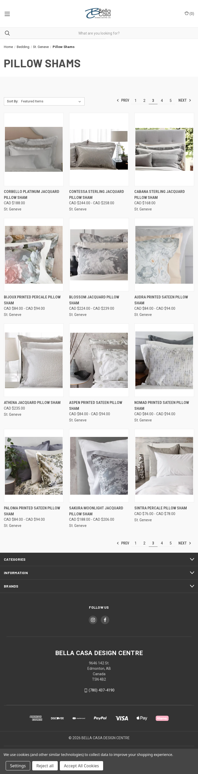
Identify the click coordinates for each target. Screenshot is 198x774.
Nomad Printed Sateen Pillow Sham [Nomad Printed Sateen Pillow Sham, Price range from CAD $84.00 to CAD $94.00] (161, 405)
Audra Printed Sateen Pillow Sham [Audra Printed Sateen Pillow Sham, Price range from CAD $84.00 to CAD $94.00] (161, 300)
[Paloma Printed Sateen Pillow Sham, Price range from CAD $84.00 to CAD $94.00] (34, 465)
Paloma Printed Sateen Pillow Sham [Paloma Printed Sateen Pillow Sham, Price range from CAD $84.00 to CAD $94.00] (32, 511)
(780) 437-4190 (101, 690)
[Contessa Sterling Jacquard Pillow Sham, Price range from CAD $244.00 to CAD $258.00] (99, 149)
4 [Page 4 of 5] (162, 101)
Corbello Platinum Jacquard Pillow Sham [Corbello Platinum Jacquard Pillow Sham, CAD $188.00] (31, 194)
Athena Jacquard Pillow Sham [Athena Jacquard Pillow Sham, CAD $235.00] (32, 402)
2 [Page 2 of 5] (144, 101)
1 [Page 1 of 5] (136, 101)
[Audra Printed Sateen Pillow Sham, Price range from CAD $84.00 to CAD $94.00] (164, 254)
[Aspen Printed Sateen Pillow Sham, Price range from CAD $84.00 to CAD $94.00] (99, 360)
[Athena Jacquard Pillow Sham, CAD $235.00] (34, 360)
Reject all (45, 766)
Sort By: (12, 101)
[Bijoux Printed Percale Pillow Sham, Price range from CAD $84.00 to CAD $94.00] (34, 254)
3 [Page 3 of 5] (153, 101)
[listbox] (52, 101)
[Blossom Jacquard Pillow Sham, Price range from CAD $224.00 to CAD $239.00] (99, 254)
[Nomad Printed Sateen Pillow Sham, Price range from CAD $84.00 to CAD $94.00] (164, 360)
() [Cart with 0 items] (189, 13)
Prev (123, 100)
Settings (18, 766)
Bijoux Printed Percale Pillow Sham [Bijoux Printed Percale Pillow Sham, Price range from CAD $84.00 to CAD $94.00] (32, 300)
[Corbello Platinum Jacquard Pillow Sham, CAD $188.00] (34, 149)
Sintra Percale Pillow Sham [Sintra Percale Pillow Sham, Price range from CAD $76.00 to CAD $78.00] (160, 508)
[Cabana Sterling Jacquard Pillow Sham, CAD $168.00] (164, 149)
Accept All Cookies (81, 766)
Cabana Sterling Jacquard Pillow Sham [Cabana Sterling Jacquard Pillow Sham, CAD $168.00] (159, 194)
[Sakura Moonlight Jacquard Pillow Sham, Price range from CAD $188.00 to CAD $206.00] (99, 465)
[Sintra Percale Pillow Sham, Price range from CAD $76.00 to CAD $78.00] (164, 465)
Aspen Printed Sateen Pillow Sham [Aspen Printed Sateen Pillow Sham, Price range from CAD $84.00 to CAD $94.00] (95, 405)
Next (184, 100)
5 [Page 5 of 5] (171, 101)
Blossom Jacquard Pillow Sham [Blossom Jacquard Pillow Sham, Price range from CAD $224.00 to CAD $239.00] (94, 300)
